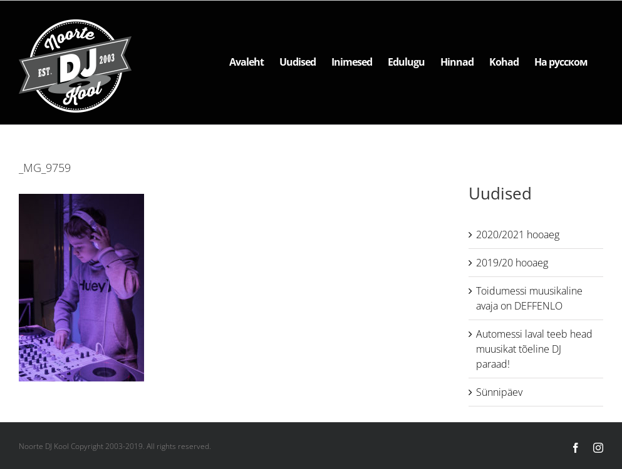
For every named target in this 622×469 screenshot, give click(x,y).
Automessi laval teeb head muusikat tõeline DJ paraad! (534, 349)
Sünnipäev (499, 392)
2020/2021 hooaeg (517, 234)
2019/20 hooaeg (512, 263)
